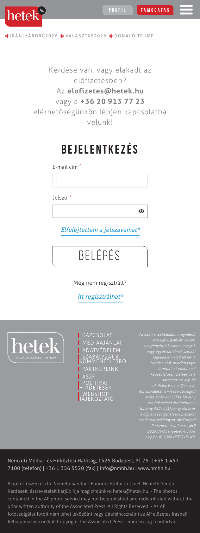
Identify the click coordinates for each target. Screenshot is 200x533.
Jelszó (62, 197)
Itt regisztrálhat (100, 296)
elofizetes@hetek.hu (105, 90)
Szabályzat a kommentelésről (104, 359)
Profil (118, 10)
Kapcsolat (97, 335)
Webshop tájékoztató (96, 396)
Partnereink (100, 369)
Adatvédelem (101, 350)
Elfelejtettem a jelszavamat (100, 229)
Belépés (100, 256)
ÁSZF (88, 376)
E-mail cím (67, 166)
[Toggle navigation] (186, 11)
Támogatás (155, 10)
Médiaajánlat (102, 342)
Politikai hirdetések (95, 385)
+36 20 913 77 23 (112, 101)
